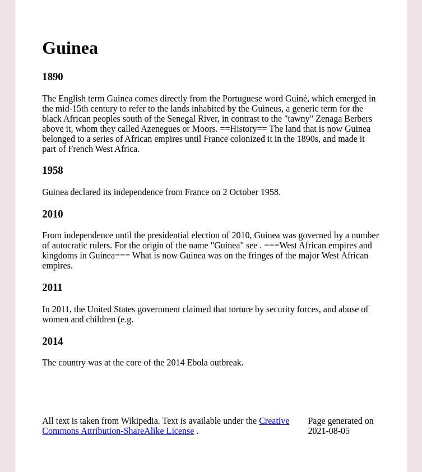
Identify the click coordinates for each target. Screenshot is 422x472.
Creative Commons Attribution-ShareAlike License (165, 426)
